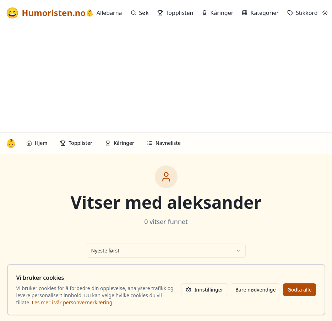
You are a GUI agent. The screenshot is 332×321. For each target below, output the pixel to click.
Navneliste (164, 143)
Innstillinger (204, 289)
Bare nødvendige (255, 289)
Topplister (76, 143)
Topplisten (175, 13)
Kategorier (260, 13)
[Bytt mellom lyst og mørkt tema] (325, 13)
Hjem (37, 143)
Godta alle (299, 289)
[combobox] (166, 251)
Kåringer (217, 13)
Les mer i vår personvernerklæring (72, 302)
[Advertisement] (166, 79)
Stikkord (302, 13)
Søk (140, 13)
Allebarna (104, 13)
